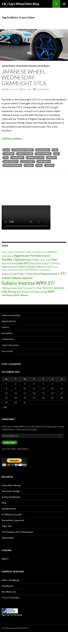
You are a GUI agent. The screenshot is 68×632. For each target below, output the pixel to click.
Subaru (29, 165)
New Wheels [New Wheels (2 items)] (20, 270)
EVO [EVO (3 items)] (33, 263)
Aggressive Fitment (23, 150)
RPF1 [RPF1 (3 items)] (57, 274)
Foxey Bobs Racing (11, 485)
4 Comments (42, 89)
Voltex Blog (7, 537)
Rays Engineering (12, 165)
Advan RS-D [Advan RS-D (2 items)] (42, 252)
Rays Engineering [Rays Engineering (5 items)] (44, 273)
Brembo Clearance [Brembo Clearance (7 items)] (14, 259)
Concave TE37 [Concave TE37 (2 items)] (44, 260)
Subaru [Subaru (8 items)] (6, 278)
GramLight (17, 158)
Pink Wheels (44, 161)
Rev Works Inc (9, 591)
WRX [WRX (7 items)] (51, 291)
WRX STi (49, 165)
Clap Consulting (10, 345)
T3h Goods (7, 351)
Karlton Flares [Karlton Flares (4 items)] (35, 266)
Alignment (7, 333)
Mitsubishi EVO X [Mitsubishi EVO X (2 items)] (51, 267)
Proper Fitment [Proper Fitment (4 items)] (25, 273)
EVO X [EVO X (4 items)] (39, 263)
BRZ (55, 150)
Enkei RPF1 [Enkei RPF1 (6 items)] (23, 263)
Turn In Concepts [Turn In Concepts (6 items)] (53, 288)
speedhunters (9, 508)
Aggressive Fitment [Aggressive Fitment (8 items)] (28, 255)
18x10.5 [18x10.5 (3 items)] (22, 252)
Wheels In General (39, 66)
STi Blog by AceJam (11, 514)
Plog (4, 502)
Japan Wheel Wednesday (15, 66)
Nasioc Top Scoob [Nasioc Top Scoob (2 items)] (8, 270)
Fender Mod (8, 339)
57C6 (6, 150)
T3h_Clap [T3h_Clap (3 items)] (27, 288)
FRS (5, 158)
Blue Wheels (43, 150)
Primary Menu (64, 4)
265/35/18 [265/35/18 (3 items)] (32, 252)
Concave (8, 154)
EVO (57, 154)
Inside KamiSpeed (11, 497)
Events (5, 327)
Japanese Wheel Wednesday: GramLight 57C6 (24, 77)
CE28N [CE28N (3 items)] (34, 260)
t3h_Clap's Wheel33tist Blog (20, 4)
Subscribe (9, 442)
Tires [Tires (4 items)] (39, 287)
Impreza (52, 158)
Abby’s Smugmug (10, 580)
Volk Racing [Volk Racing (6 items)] (9, 291)
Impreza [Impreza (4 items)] (6, 266)
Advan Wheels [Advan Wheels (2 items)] (8, 256)
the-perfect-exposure (13, 520)
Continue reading (13, 138)
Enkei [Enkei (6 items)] (53, 259)
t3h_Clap (26, 89)
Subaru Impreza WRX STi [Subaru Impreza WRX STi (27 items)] (28, 283)
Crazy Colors (25, 154)
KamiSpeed (7, 585)
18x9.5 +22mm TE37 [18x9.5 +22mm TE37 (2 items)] (9, 252)
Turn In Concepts (11, 597)
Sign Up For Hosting (12, 614)
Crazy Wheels (43, 154)
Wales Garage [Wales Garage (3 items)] (40, 292)
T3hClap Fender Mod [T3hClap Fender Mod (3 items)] (12, 288)
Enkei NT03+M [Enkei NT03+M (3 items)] (9, 263)
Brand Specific (9, 321)
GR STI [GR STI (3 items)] (47, 263)
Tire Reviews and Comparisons (17, 531)
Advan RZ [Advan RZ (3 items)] (52, 252)
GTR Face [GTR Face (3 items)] (55, 263)
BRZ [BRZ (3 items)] (29, 260)
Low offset (28, 161)
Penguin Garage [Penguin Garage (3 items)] (9, 274)
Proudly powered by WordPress (15, 628)
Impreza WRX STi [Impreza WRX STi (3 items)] (19, 266)
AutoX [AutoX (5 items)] (46, 255)
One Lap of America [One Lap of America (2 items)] (43, 270)
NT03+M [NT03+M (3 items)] (30, 269)
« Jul (4, 407)
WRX (39, 165)
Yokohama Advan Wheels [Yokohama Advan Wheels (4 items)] (15, 295)
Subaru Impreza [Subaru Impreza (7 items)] (22, 278)
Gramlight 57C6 (35, 158)
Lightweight (10, 161)
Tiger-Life (7, 526)
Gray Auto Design (11, 491)
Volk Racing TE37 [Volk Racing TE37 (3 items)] (25, 292)
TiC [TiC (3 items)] (34, 288)
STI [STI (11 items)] (63, 273)
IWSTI (5, 558)
